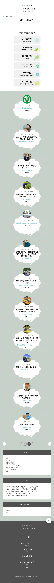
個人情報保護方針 (19, 576)
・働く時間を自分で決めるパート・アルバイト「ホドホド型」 (22, 491)
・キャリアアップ (9, 458)
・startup (7, 510)
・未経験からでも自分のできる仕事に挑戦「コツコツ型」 (21, 489)
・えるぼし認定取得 (10, 469)
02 (24, 444)
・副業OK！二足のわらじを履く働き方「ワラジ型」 (19, 493)
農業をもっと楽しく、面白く (27, 367)
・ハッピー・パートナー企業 (13, 465)
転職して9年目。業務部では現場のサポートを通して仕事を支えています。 (27, 254)
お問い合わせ (28, 576)
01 (20, 444)
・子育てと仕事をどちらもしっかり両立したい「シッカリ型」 (22, 486)
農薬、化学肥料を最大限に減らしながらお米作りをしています (27, 340)
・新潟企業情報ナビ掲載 (11, 467)
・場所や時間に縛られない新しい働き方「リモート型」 (20, 495)
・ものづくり (8, 512)
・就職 (6, 471)
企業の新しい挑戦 (27, 424)
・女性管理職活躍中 (10, 462)
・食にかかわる (9, 460)
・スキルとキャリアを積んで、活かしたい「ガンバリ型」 (21, 488)
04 (33, 444)
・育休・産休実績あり (11, 464)
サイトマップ (36, 576)
